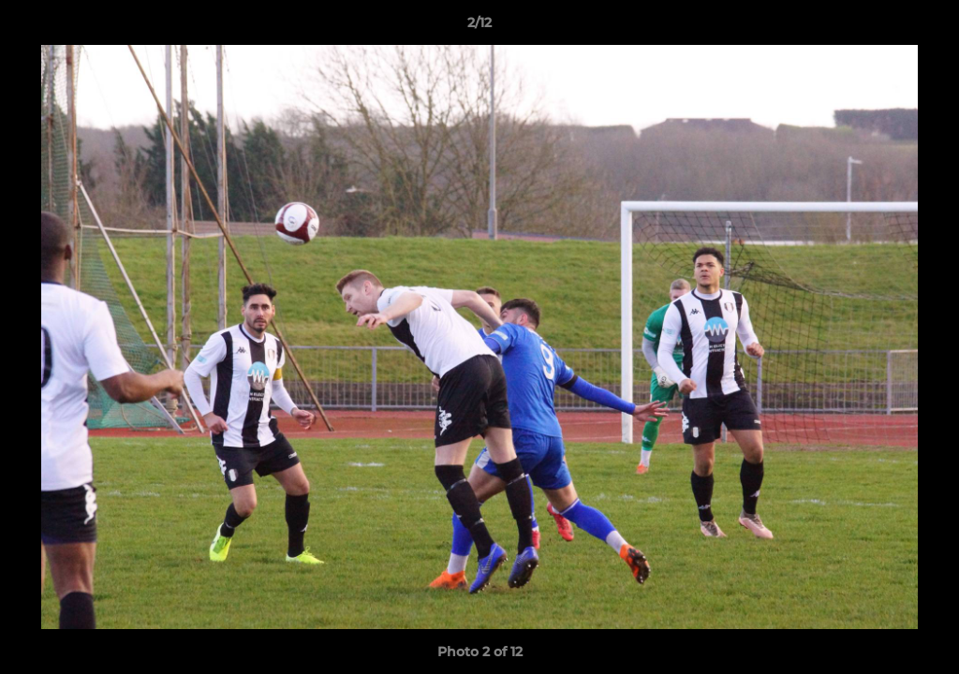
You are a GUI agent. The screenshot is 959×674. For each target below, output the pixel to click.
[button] (925, 27)
